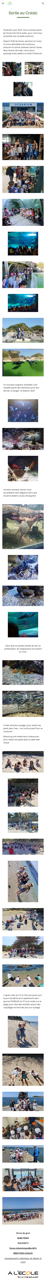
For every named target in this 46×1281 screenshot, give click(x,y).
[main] (23, 14)
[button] (3, 3)
